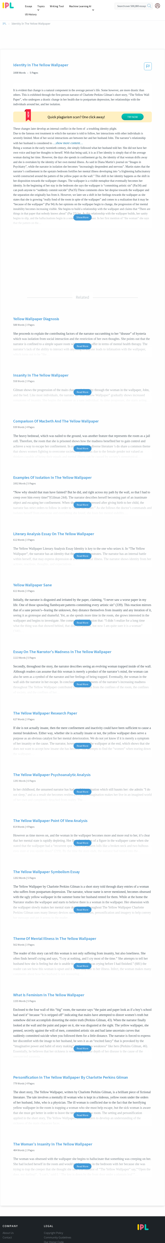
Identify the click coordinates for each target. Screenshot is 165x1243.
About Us (8, 1205)
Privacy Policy (52, 1219)
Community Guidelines (57, 1209)
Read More (82, 318)
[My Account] (159, 5)
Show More (82, 189)
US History (101, 6)
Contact (7, 1209)
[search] (149, 6)
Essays (29, 6)
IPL (4, 15)
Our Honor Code (54, 1214)
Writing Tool (57, 6)
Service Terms (52, 1223)
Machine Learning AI (80, 6)
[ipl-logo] (8, 7)
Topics (41, 6)
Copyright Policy (53, 1205)
